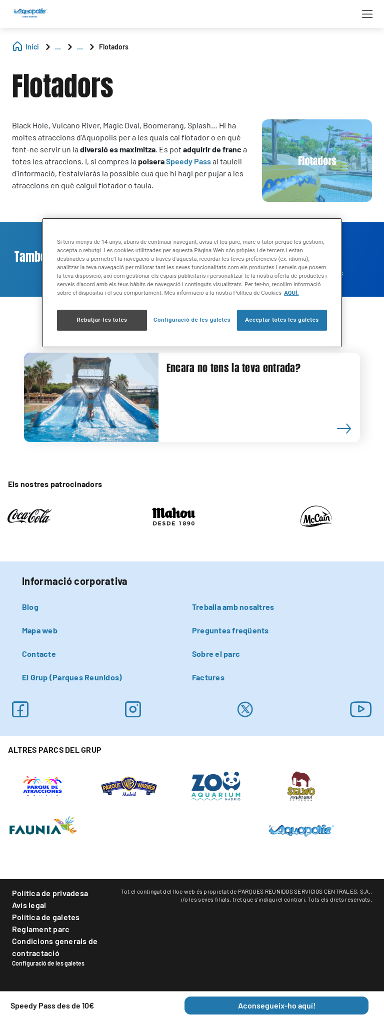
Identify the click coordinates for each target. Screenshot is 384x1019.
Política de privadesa (50, 893)
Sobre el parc (216, 653)
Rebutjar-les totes (101, 320)
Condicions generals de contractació (55, 947)
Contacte (39, 653)
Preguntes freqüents (230, 630)
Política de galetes (46, 917)
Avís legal (29, 905)
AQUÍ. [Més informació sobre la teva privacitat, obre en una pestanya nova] (291, 293)
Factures (208, 677)
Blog (30, 606)
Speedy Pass (188, 161)
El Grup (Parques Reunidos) (72, 677)
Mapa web (40, 630)
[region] (192, 283)
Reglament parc (41, 929)
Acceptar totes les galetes (282, 320)
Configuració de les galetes (48, 963)
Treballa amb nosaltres (233, 606)
